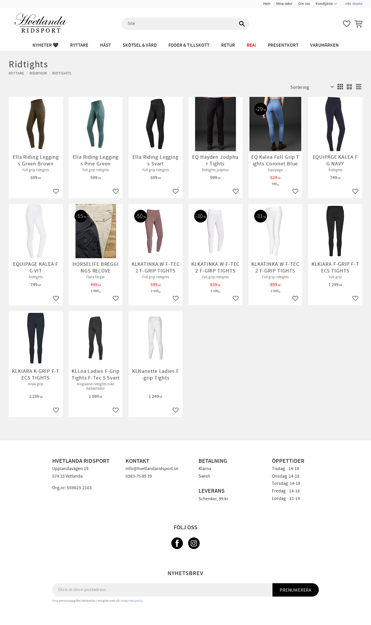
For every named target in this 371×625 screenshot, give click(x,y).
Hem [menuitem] (266, 3)
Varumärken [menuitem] (324, 45)
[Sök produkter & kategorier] (185, 24)
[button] (346, 24)
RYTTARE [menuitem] (79, 45)
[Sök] (242, 24)
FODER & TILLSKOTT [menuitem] (189, 45)
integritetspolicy (132, 601)
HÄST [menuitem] (105, 45)
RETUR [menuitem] (228, 45)
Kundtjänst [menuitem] (324, 3)
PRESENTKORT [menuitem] (283, 45)
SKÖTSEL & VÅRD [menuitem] (140, 45)
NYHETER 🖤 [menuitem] (45, 45)
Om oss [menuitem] (304, 3)
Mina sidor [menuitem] (284, 3)
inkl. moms (353, 3)
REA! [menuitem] (251, 45)
